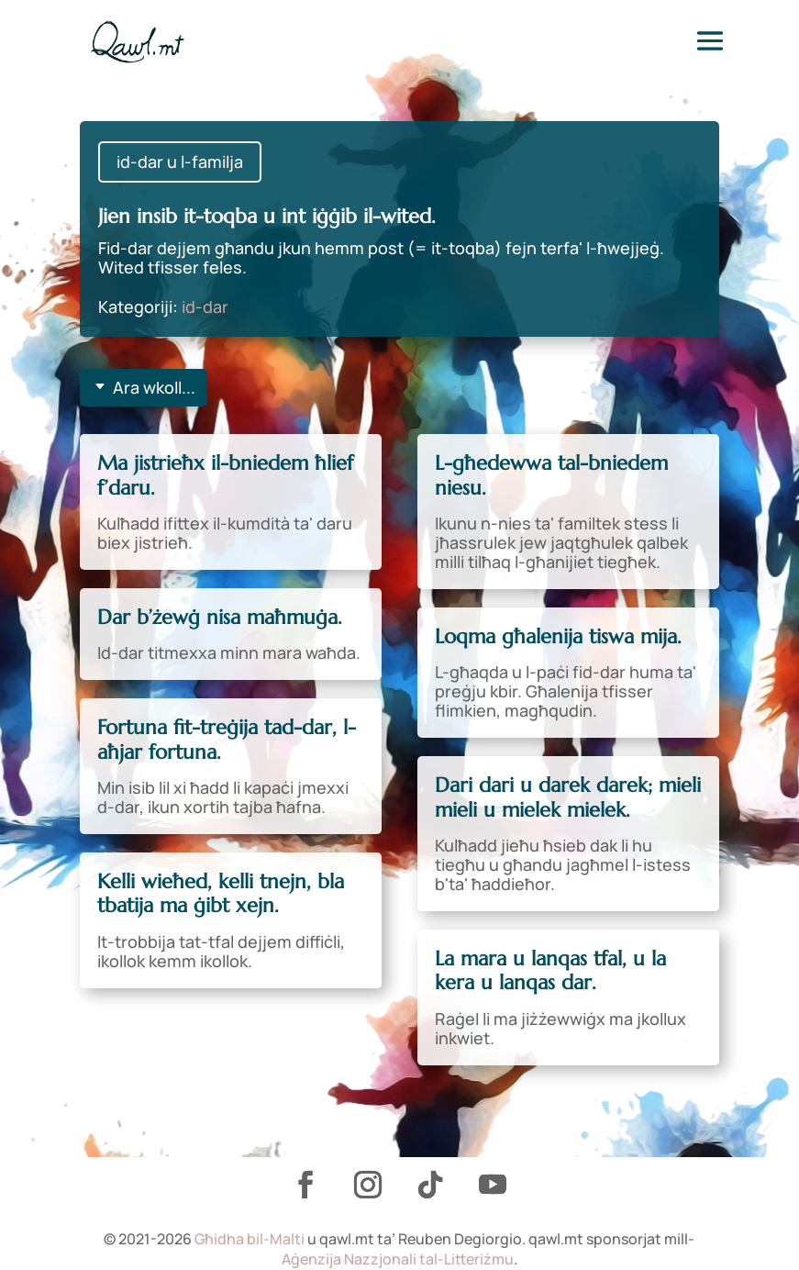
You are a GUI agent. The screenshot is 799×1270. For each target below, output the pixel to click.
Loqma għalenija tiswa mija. (558, 636)
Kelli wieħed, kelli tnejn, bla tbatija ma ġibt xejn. (220, 893)
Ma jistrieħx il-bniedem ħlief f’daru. (225, 475)
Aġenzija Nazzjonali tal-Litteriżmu (398, 1259)
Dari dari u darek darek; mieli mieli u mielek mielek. (568, 797)
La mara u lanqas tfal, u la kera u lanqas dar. (550, 970)
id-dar (205, 306)
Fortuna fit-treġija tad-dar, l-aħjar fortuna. (226, 739)
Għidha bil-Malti (249, 1239)
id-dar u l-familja (180, 161)
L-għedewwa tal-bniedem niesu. (551, 475)
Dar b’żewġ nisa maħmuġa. (219, 617)
